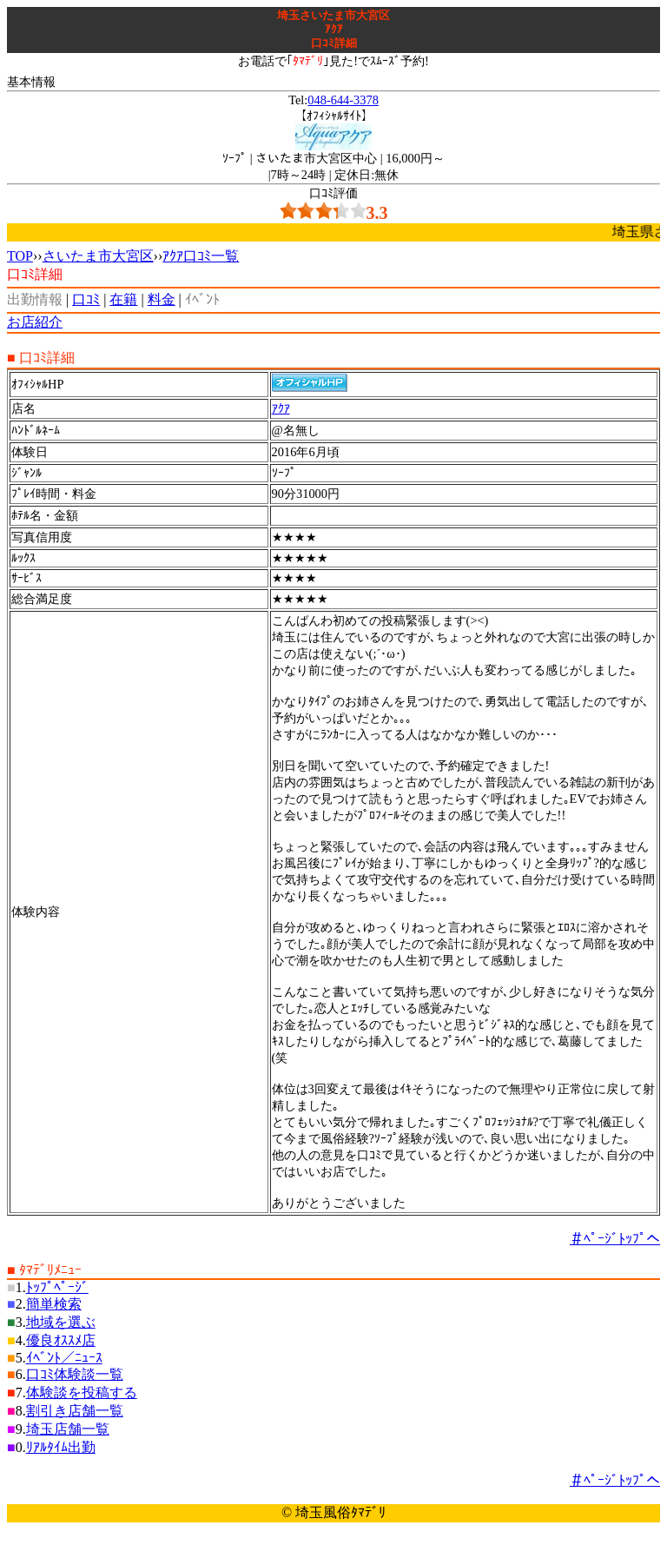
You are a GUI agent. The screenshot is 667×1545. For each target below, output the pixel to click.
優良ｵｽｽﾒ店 (61, 1340)
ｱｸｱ (281, 408)
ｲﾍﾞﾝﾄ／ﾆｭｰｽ (64, 1357)
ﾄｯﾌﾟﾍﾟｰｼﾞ (57, 1287)
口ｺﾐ (86, 299)
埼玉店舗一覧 (67, 1429)
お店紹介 (35, 322)
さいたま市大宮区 (98, 256)
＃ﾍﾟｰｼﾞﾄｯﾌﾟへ (615, 1238)
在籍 (123, 299)
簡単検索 (54, 1303)
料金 (161, 299)
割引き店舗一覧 (74, 1410)
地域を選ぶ (61, 1322)
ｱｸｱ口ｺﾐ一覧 (200, 256)
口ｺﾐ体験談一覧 (74, 1374)
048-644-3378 (343, 100)
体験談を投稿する (81, 1392)
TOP (20, 256)
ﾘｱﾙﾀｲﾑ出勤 (61, 1447)
